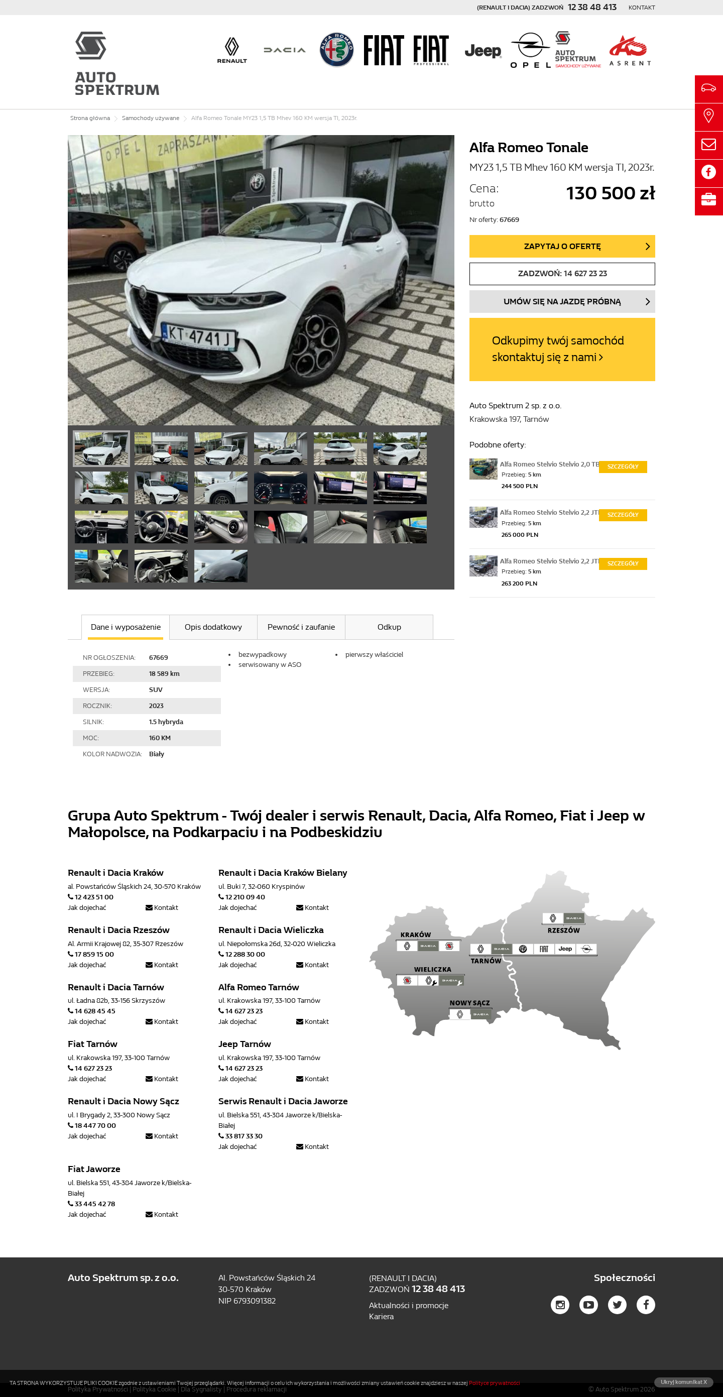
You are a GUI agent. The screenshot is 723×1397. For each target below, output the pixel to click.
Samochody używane (150, 118)
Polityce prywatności (494, 1383)
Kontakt (642, 7)
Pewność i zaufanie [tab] (301, 627)
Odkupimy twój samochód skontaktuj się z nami (558, 349)
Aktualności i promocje (408, 1305)
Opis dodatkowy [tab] (213, 627)
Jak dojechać (87, 907)
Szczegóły (623, 466)
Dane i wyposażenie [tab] (126, 627)
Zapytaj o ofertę (562, 246)
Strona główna (90, 118)
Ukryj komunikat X (684, 1382)
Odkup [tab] (389, 627)
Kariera (381, 1316)
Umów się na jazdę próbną (562, 301)
